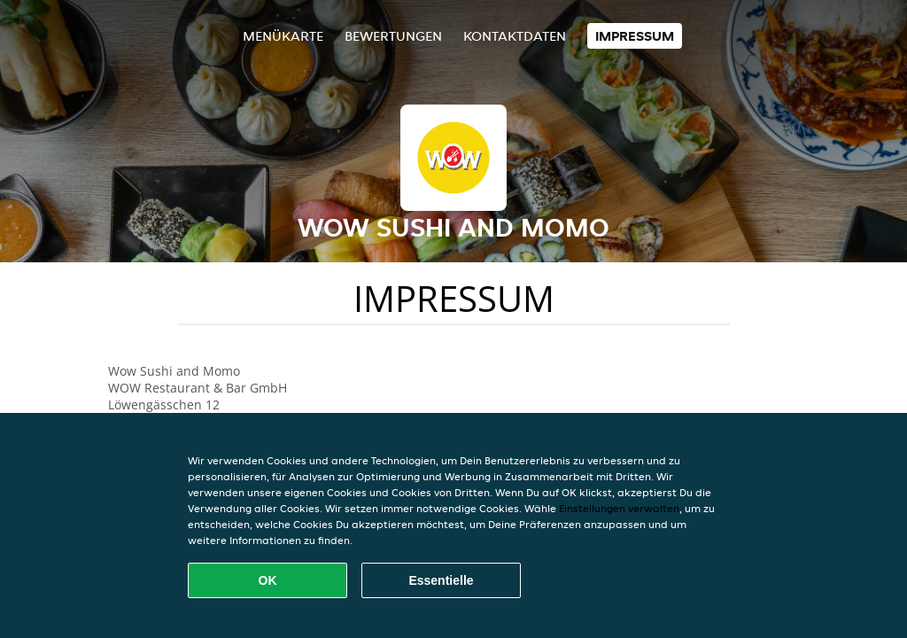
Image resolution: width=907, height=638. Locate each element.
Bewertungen (393, 36)
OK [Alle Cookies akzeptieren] (268, 580)
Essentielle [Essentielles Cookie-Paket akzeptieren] (440, 580)
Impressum (634, 36)
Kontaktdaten (514, 36)
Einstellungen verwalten (619, 508)
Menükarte (283, 36)
